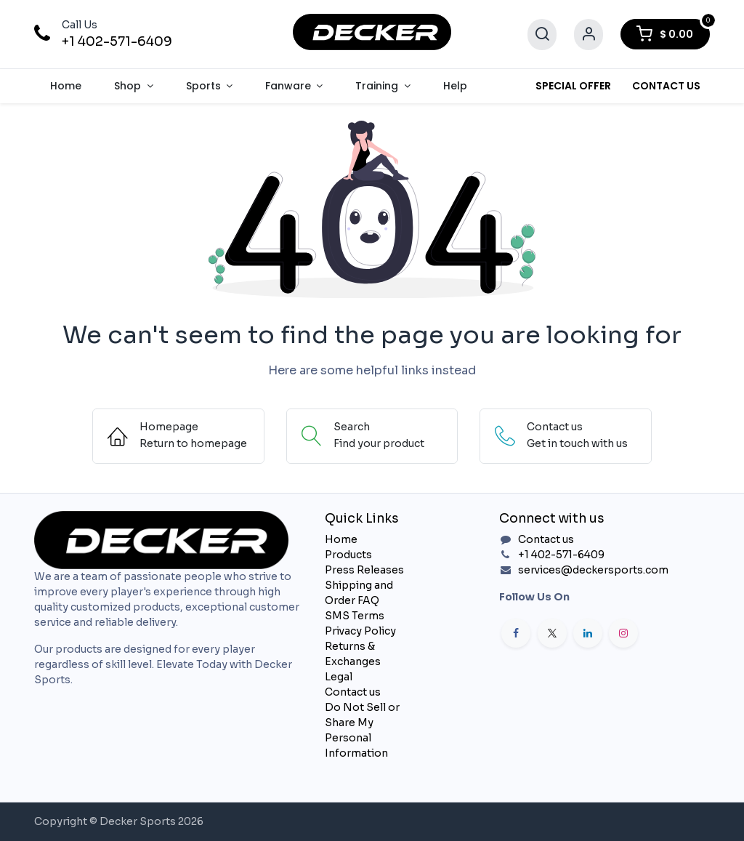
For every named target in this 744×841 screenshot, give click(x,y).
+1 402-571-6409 (117, 41)
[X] (552, 633)
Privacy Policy (360, 630)
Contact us (353, 692)
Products (348, 554)
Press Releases (364, 569)
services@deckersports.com (593, 569)
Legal (338, 676)
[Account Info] (588, 34)
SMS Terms (354, 615)
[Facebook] (515, 633)
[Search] (542, 34)
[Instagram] (623, 633)
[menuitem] (66, 86)
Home (341, 539)
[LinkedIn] (587, 633)
